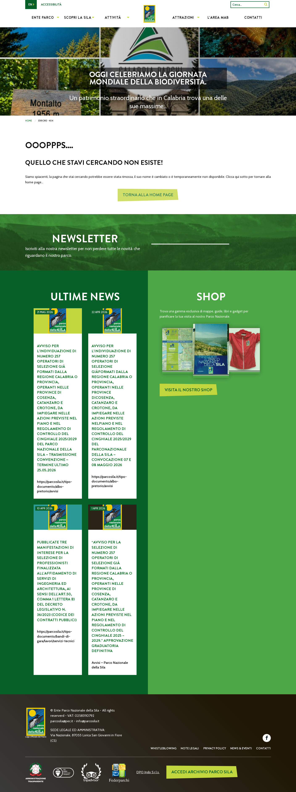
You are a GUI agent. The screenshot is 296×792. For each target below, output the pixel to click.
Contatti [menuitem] (253, 17)
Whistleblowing (163, 748)
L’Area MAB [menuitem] (218, 17)
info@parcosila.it (87, 721)
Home (28, 120)
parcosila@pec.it (61, 721)
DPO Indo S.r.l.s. (147, 772)
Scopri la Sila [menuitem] (77, 17)
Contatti (263, 748)
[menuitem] (148, 18)
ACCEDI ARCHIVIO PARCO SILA (202, 772)
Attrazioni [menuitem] (183, 17)
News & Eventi (241, 748)
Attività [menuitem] (113, 17)
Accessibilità (51, 4)
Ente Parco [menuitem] (43, 17)
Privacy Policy (214, 748)
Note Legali (190, 748)
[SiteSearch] (266, 4)
